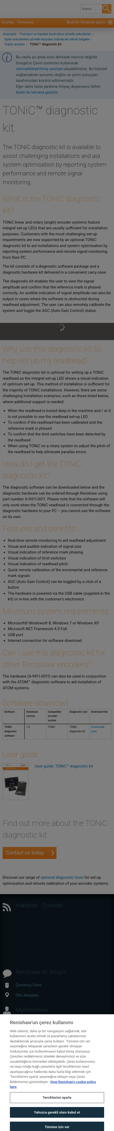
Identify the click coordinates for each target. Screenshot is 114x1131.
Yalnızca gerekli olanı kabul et (57, 1117)
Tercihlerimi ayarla (57, 1103)
